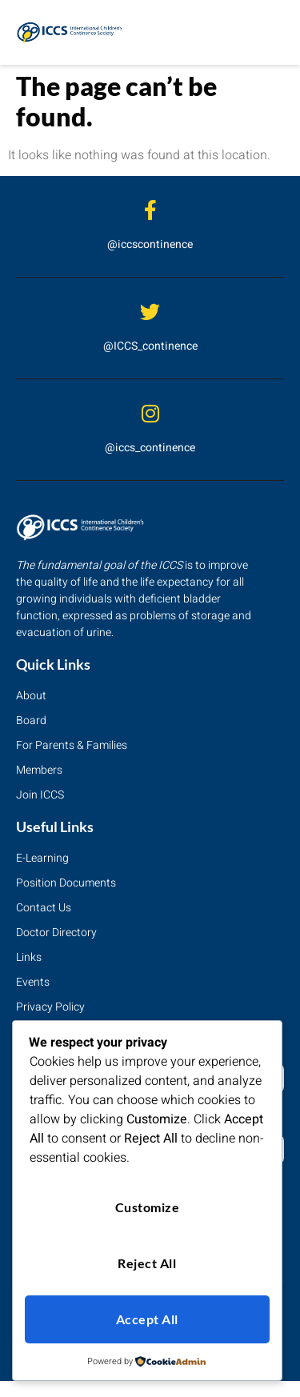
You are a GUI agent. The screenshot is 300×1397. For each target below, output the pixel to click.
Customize (147, 1207)
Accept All (147, 1319)
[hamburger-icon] (266, 32)
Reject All (147, 1263)
